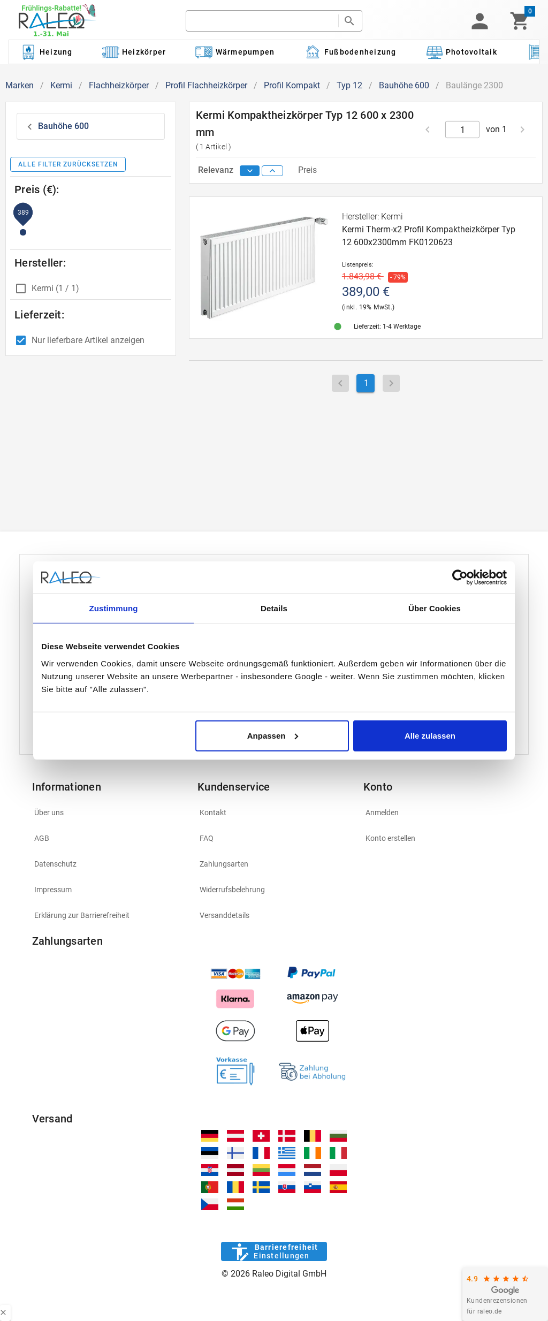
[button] (479, 21)
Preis (307, 170)
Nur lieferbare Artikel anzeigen (88, 340)
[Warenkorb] (519, 21)
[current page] (463, 129)
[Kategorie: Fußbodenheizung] (350, 52)
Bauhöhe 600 (404, 85)
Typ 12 (349, 85)
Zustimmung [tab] (113, 608)
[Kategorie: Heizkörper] (134, 52)
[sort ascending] (272, 170)
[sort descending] (250, 170)
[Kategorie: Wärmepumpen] (235, 52)
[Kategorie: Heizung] (46, 52)
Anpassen (273, 735)
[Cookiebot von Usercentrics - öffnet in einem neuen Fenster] (460, 578)
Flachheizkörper (119, 85)
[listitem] (109, 812)
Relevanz (216, 170)
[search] (262, 20)
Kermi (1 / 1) (55, 288)
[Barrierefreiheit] (273, 1251)
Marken (19, 85)
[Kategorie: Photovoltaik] (461, 52)
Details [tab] (274, 608)
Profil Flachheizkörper (206, 85)
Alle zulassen (430, 735)
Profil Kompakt (292, 85)
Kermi (61, 85)
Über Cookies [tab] (434, 608)
